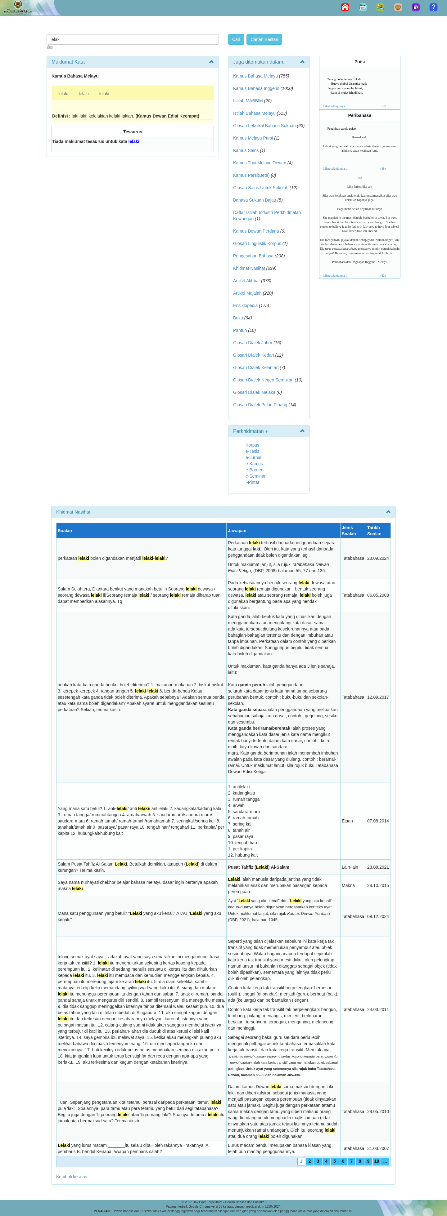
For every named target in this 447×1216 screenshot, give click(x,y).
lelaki (63, 93)
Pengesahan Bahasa (253, 255)
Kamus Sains (246, 150)
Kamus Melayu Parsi (253, 138)
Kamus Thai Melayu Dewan (259, 162)
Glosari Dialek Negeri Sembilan (263, 379)
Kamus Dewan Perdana (256, 231)
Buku (238, 317)
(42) (383, 275)
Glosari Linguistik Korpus (257, 243)
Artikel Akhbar (246, 280)
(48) (383, 168)
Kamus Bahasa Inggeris (256, 88)
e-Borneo (255, 469)
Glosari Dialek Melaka (254, 392)
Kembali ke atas (71, 1176)
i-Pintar (252, 482)
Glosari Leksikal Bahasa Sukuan (264, 125)
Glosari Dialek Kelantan (255, 367)
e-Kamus (254, 463)
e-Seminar (256, 476)
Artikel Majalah (247, 293)
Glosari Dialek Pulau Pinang (260, 404)
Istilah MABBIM (248, 100)
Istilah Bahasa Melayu (254, 113)
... (385, 1161)
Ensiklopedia (245, 305)
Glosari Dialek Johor (252, 342)
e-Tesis (252, 451)
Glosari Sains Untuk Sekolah (260, 187)
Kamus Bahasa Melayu (256, 75)
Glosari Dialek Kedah (253, 355)
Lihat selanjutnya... (335, 106)
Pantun (240, 330)
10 (376, 1161)
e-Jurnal (253, 457)
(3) (384, 106)
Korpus (252, 445)
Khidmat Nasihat (249, 268)
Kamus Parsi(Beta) (251, 175)
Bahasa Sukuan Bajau (254, 200)
